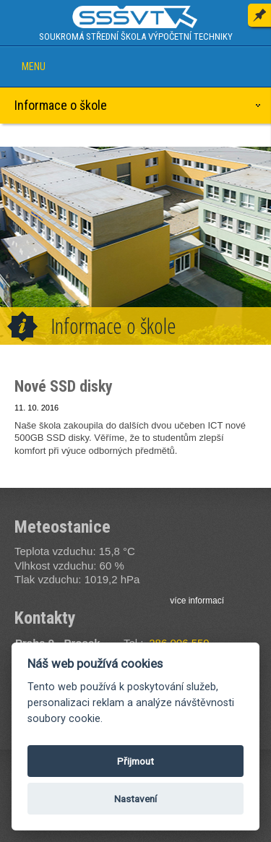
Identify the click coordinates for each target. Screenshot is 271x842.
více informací (197, 601)
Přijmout (135, 761)
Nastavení (135, 798)
